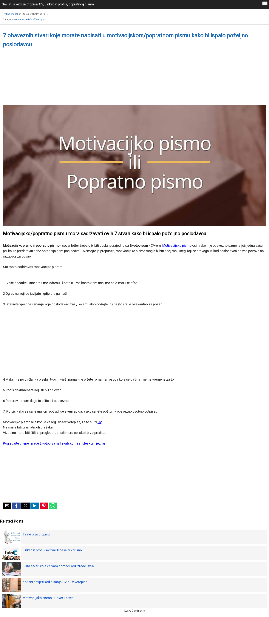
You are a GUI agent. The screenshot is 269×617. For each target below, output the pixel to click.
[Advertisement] (115, 79)
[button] (7, 506)
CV (99, 422)
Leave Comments (134, 611)
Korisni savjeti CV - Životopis (29, 19)
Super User (12, 14)
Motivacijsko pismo (176, 245)
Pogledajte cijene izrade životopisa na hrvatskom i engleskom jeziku (54, 443)
